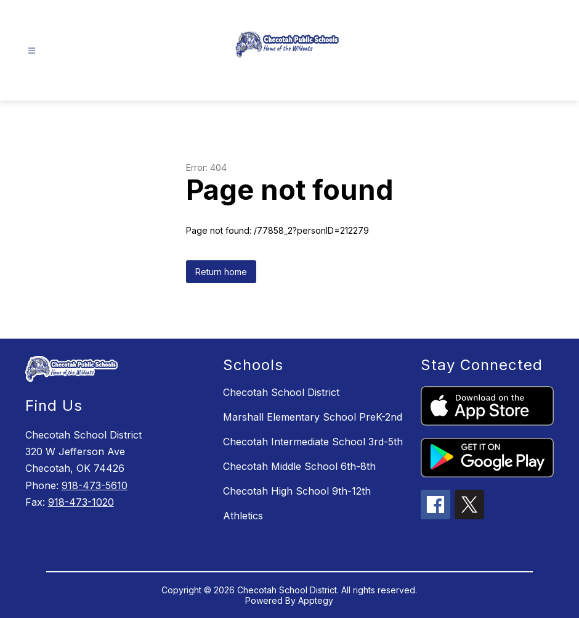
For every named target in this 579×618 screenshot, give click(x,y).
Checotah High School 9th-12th (297, 491)
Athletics (243, 515)
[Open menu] (32, 51)
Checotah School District (281, 392)
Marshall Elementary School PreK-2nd (312, 417)
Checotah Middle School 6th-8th (299, 466)
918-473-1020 (81, 502)
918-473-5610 (95, 485)
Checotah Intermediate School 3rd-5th (313, 441)
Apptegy (315, 600)
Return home (221, 271)
